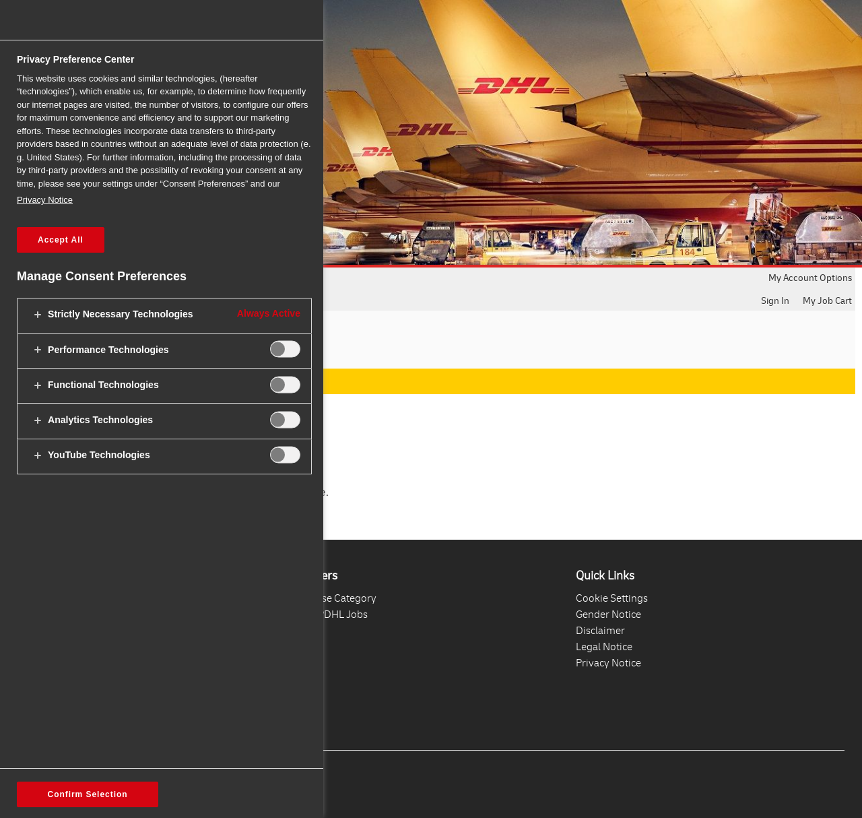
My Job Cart (827, 300)
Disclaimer (600, 630)
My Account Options (810, 277)
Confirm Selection (88, 794)
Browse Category (336, 597)
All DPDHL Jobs (332, 614)
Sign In (775, 300)
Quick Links (605, 575)
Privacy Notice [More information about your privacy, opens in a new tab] (45, 200)
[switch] (285, 349)
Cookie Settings (612, 597)
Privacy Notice (608, 662)
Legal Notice (604, 646)
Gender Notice (608, 614)
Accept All (61, 240)
